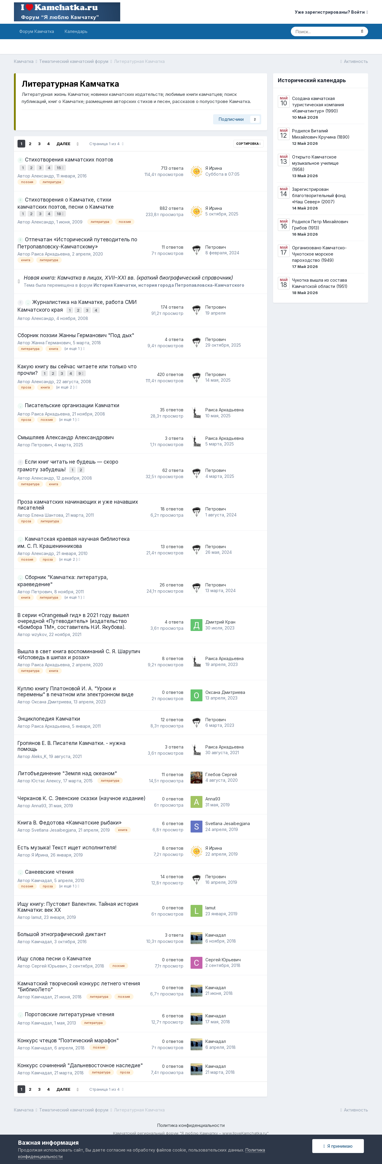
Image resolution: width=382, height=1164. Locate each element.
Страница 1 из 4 (106, 143)
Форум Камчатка (36, 31)
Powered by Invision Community (191, 1131)
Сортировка (248, 143)
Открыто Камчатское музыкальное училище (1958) (315, 163)
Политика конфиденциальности (191, 1118)
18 (61, 211)
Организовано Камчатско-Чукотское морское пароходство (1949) (319, 254)
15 (61, 167)
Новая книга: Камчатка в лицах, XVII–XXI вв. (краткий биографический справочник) (128, 275)
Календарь (76, 31)
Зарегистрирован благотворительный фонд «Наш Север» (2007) (319, 195)
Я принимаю (338, 1146)
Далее (63, 143)
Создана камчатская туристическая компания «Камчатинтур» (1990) (318, 104)
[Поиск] (323, 31)
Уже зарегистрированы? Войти (331, 12)
